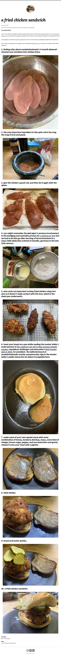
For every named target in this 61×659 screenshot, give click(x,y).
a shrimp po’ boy (47, 235)
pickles (11, 27)
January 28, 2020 (4, 25)
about (32, 1)
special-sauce (16, 27)
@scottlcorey (35, 43)
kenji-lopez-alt (24, 27)
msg (20, 27)
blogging (43, 34)
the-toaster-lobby (30, 27)
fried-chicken (6, 27)
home (28, 1)
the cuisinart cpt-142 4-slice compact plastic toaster (29, 348)
